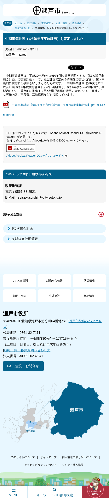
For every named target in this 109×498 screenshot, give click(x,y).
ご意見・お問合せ (25, 366)
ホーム (18, 23)
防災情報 (89, 280)
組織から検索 (54, 280)
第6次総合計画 (22, 28)
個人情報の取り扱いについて (79, 457)
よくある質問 (20, 280)
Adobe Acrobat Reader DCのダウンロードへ (37, 155)
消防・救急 (20, 295)
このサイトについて (23, 457)
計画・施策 (61, 23)
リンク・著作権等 (73, 464)
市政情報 (31, 23)
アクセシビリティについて (40, 464)
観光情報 (89, 295)
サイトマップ (48, 457)
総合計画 (76, 23)
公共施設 (54, 295)
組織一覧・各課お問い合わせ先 (27, 350)
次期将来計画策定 (24, 239)
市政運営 (46, 23)
